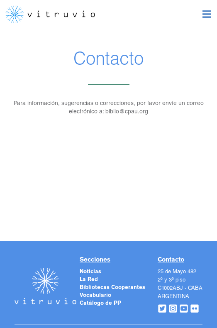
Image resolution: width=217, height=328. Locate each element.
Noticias (90, 271)
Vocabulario (95, 295)
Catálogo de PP (100, 303)
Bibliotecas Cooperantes (112, 287)
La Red (89, 279)
